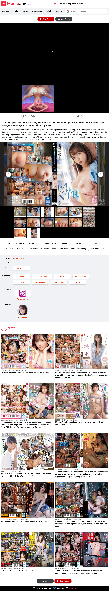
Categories (37, 11)
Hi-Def (21, 277)
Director (58, 11)
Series (25, 11)
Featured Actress (81, 277)
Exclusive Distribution (42, 277)
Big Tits (78, 282)
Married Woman (62, 277)
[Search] (87, 11)
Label (48, 11)
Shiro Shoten (21, 268)
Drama (21, 282)
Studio (15, 11)
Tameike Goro (18, 258)
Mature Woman (40, 282)
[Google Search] (105, 11)
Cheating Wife (59, 282)
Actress (5, 11)
